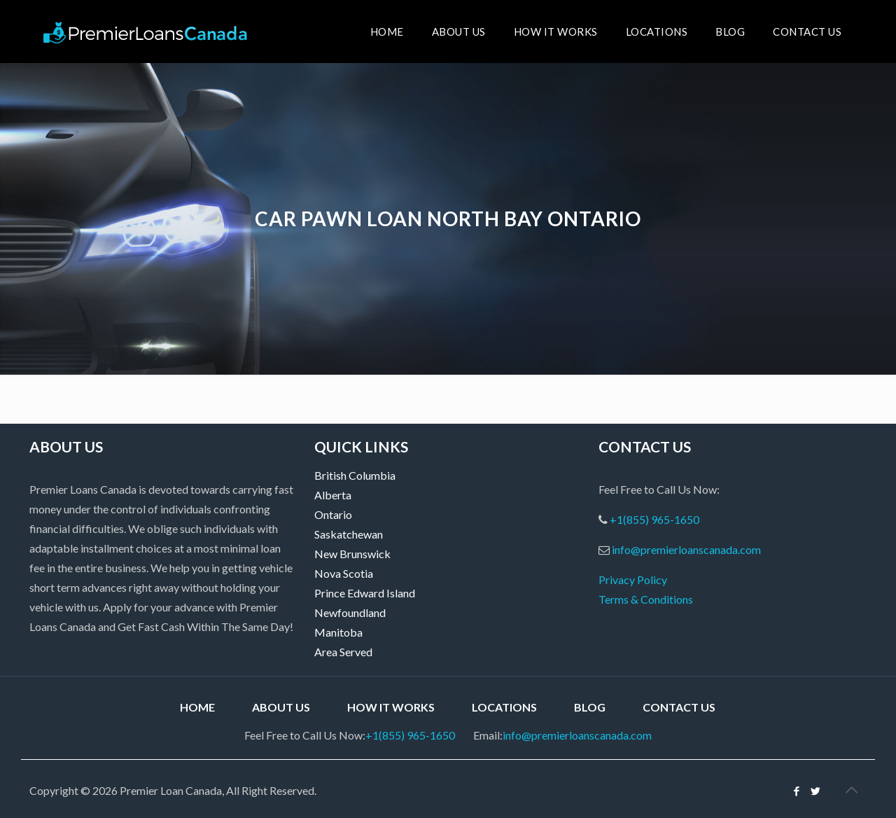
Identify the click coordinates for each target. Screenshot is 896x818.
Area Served (343, 651)
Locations (504, 707)
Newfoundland (350, 612)
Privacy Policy (632, 579)
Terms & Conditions (645, 599)
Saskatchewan (348, 534)
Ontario (333, 514)
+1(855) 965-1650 (654, 519)
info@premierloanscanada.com (686, 549)
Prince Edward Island (364, 592)
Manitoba (338, 632)
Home (197, 707)
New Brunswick (352, 553)
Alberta (332, 494)
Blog (590, 707)
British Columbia (355, 475)
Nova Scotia (343, 573)
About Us (281, 707)
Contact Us (679, 707)
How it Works (391, 707)
